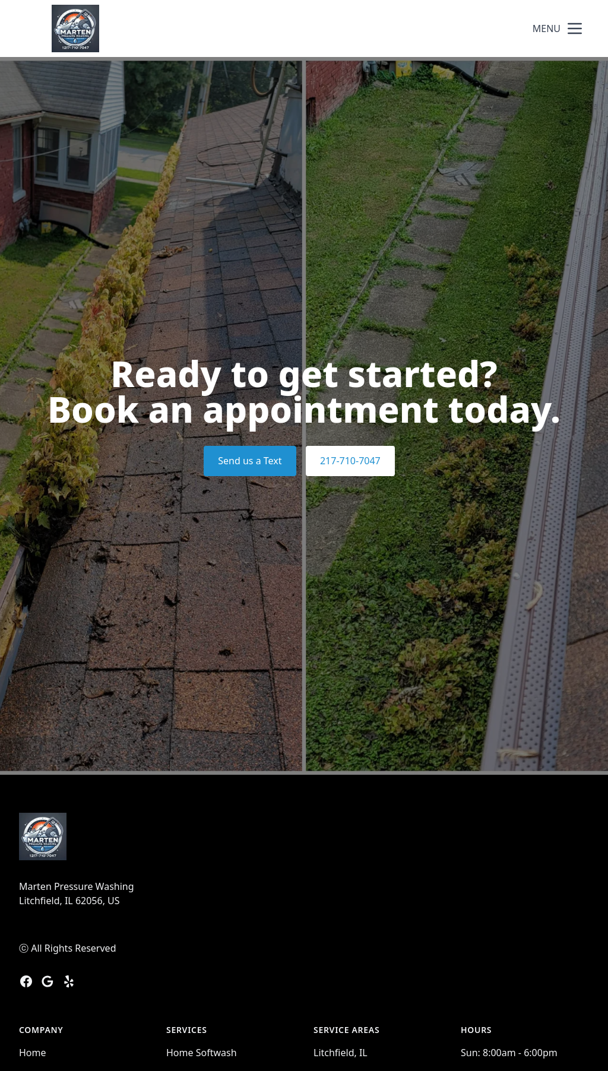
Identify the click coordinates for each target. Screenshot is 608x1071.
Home (32, 1052)
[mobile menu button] (574, 28)
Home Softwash (201, 1052)
